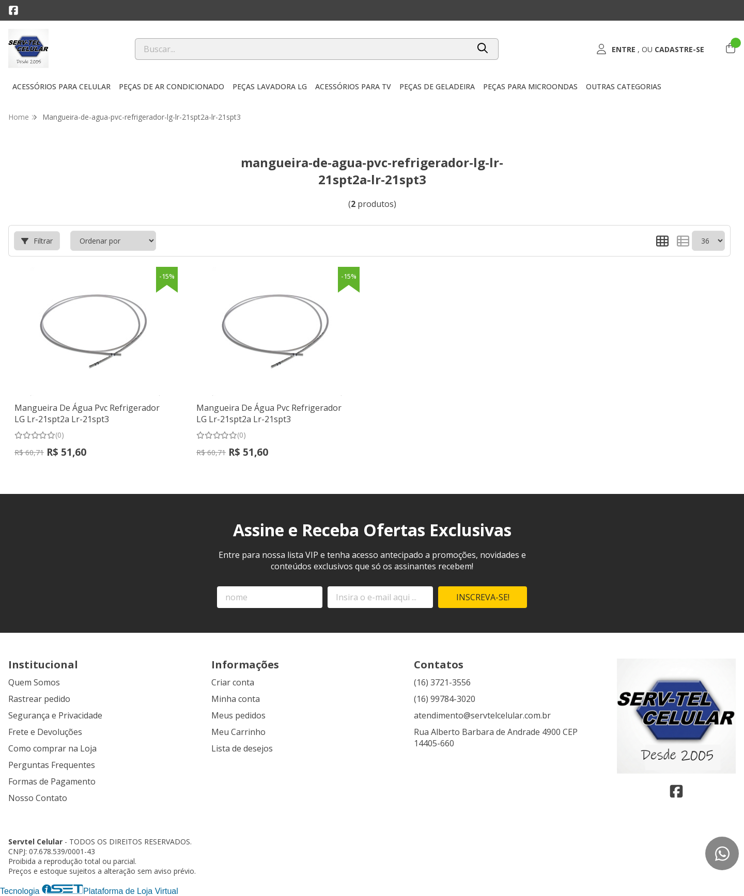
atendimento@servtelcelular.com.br (482, 715)
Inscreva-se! (482, 597)
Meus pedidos (238, 715)
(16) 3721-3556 (442, 682)
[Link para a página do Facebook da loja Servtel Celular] (13, 10)
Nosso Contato (37, 798)
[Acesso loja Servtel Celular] (650, 49)
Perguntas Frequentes (51, 765)
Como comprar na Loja (52, 748)
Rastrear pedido (39, 699)
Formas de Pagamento (52, 781)
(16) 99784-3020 (444, 699)
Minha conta (235, 699)
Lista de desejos (242, 748)
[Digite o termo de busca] (302, 49)
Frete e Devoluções (45, 732)
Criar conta (232, 682)
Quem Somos (34, 682)
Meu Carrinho (238, 732)
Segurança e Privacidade (55, 715)
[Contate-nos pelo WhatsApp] (722, 853)
